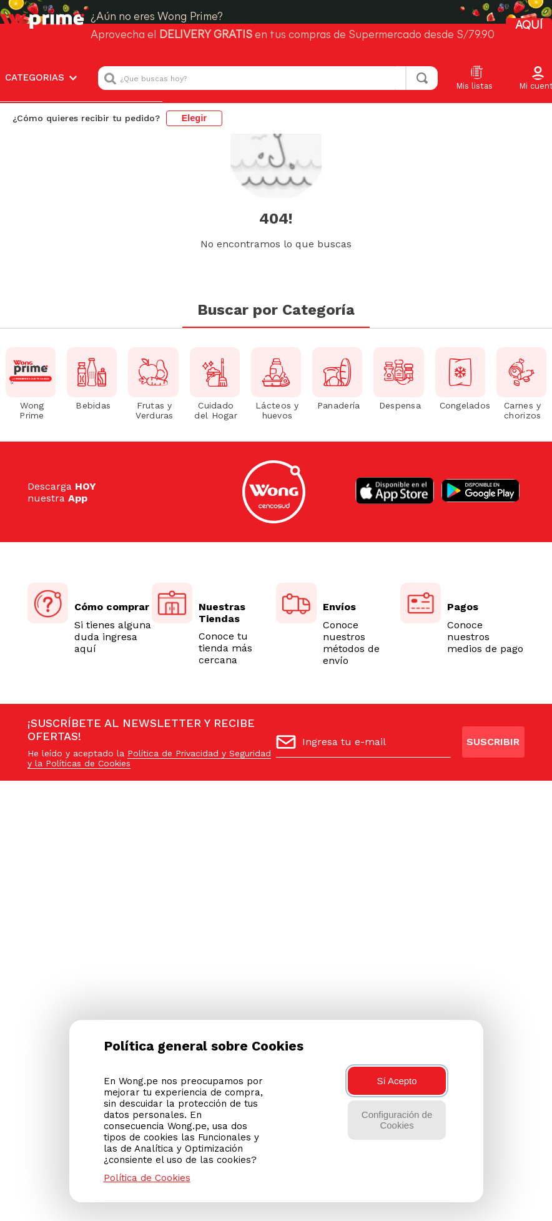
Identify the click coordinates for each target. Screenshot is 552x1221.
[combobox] (268, 25)
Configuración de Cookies (397, 1119)
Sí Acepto (396, 1080)
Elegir (194, 65)
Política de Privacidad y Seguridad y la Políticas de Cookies (149, 758)
